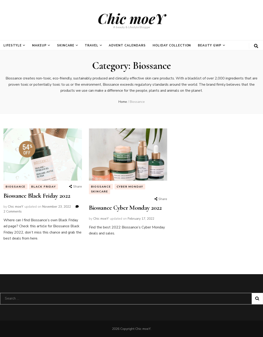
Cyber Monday (130, 186)
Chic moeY (131, 18)
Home (122, 102)
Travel (91, 45)
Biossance (15, 186)
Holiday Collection (172, 45)
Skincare (66, 45)
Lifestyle (12, 45)
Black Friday (43, 186)
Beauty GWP (209, 45)
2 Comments (12, 211)
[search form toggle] (256, 46)
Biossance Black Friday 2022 (36, 196)
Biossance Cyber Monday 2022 (125, 208)
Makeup (39, 45)
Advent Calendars (127, 45)
